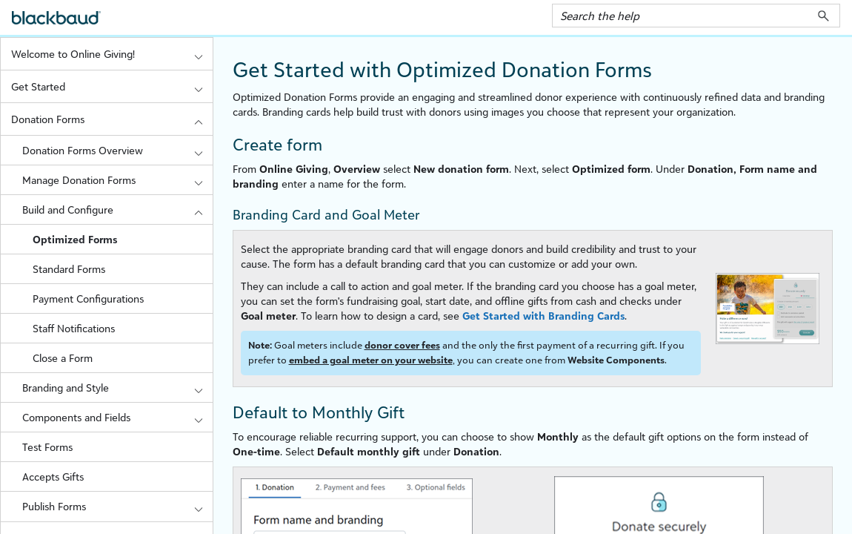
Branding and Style (117, 387)
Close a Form (63, 358)
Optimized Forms (75, 239)
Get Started (111, 86)
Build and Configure (117, 209)
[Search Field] (696, 15)
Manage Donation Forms (117, 179)
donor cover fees (402, 345)
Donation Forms (111, 119)
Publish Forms (117, 506)
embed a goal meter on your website (371, 360)
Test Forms (47, 447)
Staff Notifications (74, 328)
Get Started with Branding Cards (543, 315)
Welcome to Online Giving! (111, 54)
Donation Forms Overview (117, 150)
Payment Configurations (88, 298)
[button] (823, 15)
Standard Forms (69, 269)
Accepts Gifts (53, 476)
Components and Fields (117, 417)
